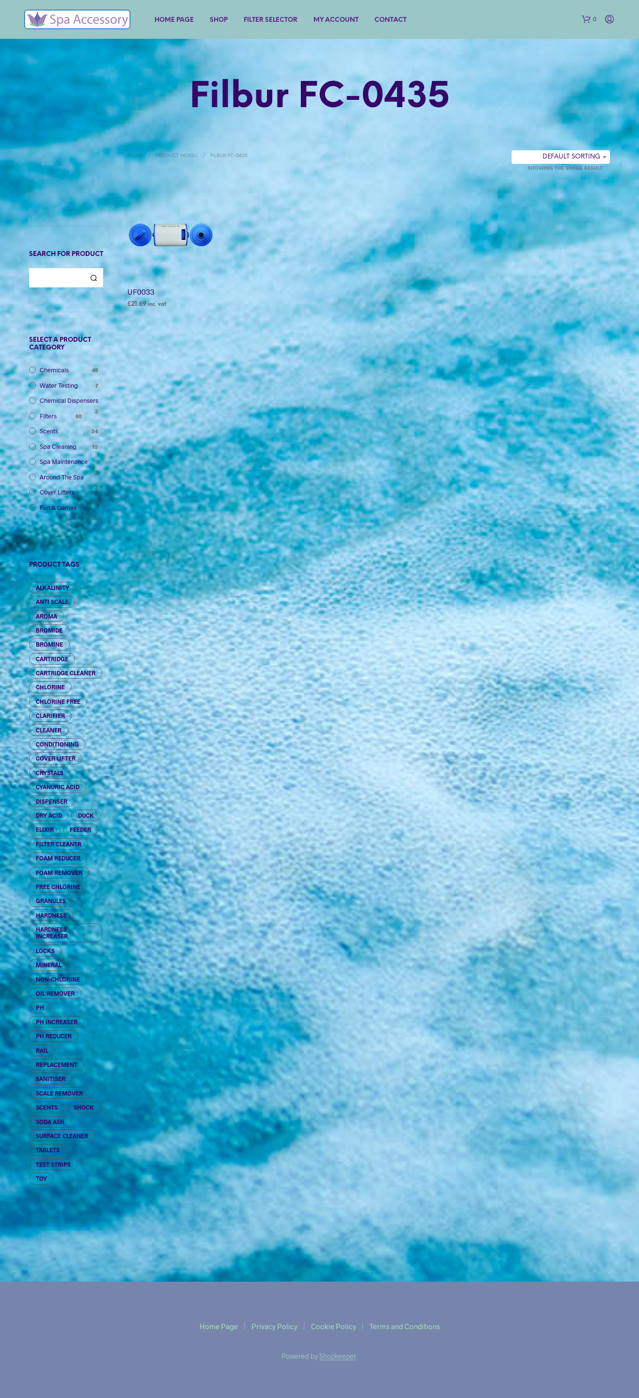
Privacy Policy (274, 1326)
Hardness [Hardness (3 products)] (51, 915)
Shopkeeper (337, 1356)
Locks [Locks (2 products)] (45, 950)
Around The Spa (62, 477)
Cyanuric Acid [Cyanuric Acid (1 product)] (57, 786)
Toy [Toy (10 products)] (41, 1178)
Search (93, 277)
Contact (390, 20)
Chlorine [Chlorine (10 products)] (50, 686)
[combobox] (561, 157)
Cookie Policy (333, 1326)
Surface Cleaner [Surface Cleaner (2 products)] (62, 1135)
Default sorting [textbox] (571, 157)
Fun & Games (58, 507)
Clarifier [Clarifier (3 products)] (50, 715)
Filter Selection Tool (66, 177)
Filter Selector (270, 20)
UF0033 (141, 291)
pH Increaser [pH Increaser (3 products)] (57, 1021)
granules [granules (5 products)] (51, 900)
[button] (589, 19)
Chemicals (54, 370)
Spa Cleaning (58, 446)
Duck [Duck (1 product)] (86, 815)
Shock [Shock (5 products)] (84, 1107)
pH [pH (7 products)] (40, 1007)
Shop (219, 20)
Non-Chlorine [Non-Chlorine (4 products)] (58, 979)
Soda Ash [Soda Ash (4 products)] (50, 1121)
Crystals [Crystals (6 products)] (49, 772)
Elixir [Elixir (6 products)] (45, 829)
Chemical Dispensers (69, 400)
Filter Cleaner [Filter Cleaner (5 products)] (58, 844)
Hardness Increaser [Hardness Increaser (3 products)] (52, 932)
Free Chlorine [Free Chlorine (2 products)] (58, 886)
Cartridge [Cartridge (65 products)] (52, 658)
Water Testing (59, 385)
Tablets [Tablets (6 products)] (48, 1149)
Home (135, 156)
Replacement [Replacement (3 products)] (57, 1064)
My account (335, 20)
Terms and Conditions (405, 1326)
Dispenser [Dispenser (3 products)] (51, 801)
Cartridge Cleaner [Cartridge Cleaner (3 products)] (65, 672)
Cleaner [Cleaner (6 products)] (49, 730)
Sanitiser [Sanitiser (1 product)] (50, 1078)
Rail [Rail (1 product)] (42, 1050)
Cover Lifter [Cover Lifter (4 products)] (56, 758)
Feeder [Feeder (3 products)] (80, 829)
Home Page (174, 20)
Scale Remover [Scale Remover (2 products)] (59, 1093)
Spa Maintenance (64, 461)
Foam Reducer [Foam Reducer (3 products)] (58, 858)
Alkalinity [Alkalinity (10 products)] (52, 587)
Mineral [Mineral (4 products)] (49, 964)
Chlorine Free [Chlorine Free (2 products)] (58, 701)
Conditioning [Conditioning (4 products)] (57, 744)
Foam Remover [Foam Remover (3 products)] (59, 872)
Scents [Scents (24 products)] (47, 1107)
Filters (48, 416)
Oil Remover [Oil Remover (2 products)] (55, 993)
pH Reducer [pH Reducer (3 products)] (54, 1036)
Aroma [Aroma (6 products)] (46, 616)
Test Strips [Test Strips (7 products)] (53, 1164)
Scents (49, 431)
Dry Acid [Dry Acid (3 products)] (49, 815)
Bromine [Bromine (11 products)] (49, 644)
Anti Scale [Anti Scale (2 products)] (52, 601)
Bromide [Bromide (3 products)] (49, 630)
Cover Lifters (57, 492)
